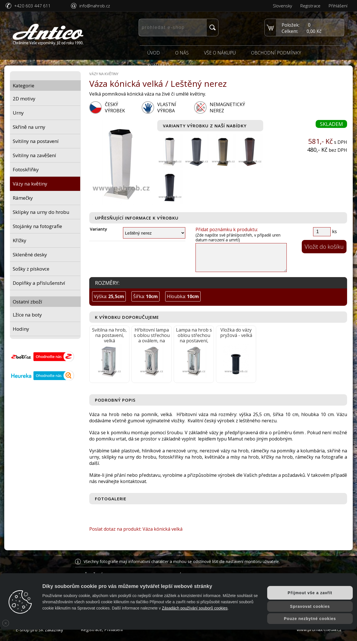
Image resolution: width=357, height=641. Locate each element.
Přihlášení (338, 6)
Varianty (98, 229)
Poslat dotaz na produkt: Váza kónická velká (135, 529)
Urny (18, 112)
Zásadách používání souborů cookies (195, 608)
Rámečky (23, 198)
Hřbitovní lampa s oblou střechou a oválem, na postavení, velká (152, 335)
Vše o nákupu (220, 53)
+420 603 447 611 (32, 6)
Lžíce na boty (27, 314)
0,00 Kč (314, 31)
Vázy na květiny (30, 183)
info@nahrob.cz (94, 6)
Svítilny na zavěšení (34, 155)
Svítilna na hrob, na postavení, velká (109, 335)
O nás (182, 53)
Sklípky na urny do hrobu (41, 212)
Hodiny (21, 329)
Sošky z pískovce (31, 268)
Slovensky (282, 6)
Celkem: (290, 31)
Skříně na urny (29, 127)
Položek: (290, 25)
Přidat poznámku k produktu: (227, 229)
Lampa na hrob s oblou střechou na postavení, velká (194, 335)
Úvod (153, 53)
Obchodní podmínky (276, 53)
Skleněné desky (30, 254)
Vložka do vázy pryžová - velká (236, 332)
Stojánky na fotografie (37, 226)
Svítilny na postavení (36, 141)
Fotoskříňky (26, 169)
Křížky (19, 240)
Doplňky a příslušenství (39, 283)
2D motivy (24, 98)
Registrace (310, 6)
